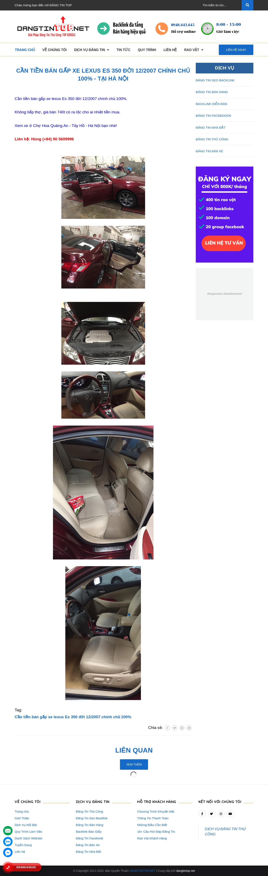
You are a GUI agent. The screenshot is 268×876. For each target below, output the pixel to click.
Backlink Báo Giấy (89, 831)
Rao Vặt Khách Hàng (152, 838)
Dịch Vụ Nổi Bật (26, 825)
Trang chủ (22, 811)
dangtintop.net (185, 870)
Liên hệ (20, 851)
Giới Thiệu (22, 818)
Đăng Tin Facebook (89, 838)
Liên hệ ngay (236, 49)
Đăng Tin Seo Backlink (92, 818)
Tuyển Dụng (23, 845)
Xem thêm (134, 764)
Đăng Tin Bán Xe (88, 845)
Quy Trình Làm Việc (28, 831)
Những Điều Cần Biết (152, 825)
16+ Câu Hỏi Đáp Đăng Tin (156, 831)
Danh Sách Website (28, 838)
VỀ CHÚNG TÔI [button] (27, 801)
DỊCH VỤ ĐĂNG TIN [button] (93, 801)
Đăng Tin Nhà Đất (88, 851)
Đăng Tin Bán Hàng (89, 825)
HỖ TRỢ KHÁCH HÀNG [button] (156, 801)
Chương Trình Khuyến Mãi (155, 811)
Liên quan (134, 750)
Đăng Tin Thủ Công (89, 811)
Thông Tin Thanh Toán (153, 818)
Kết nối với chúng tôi (219, 801)
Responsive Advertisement (224, 293)
